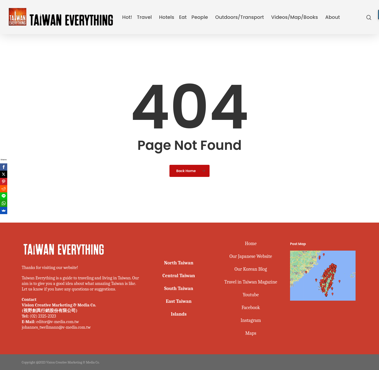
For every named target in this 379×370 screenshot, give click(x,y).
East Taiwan (178, 301)
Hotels (166, 17)
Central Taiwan (178, 275)
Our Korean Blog (250, 269)
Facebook (250, 307)
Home (251, 243)
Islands (178, 314)
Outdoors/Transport (239, 17)
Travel (144, 17)
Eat (183, 17)
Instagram (251, 320)
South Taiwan (178, 288)
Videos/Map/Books (294, 17)
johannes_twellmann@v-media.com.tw (56, 327)
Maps (250, 333)
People (199, 17)
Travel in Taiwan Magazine (250, 282)
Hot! (127, 17)
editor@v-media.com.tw (57, 321)
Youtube (251, 294)
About (332, 17)
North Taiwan (178, 263)
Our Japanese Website (250, 256)
